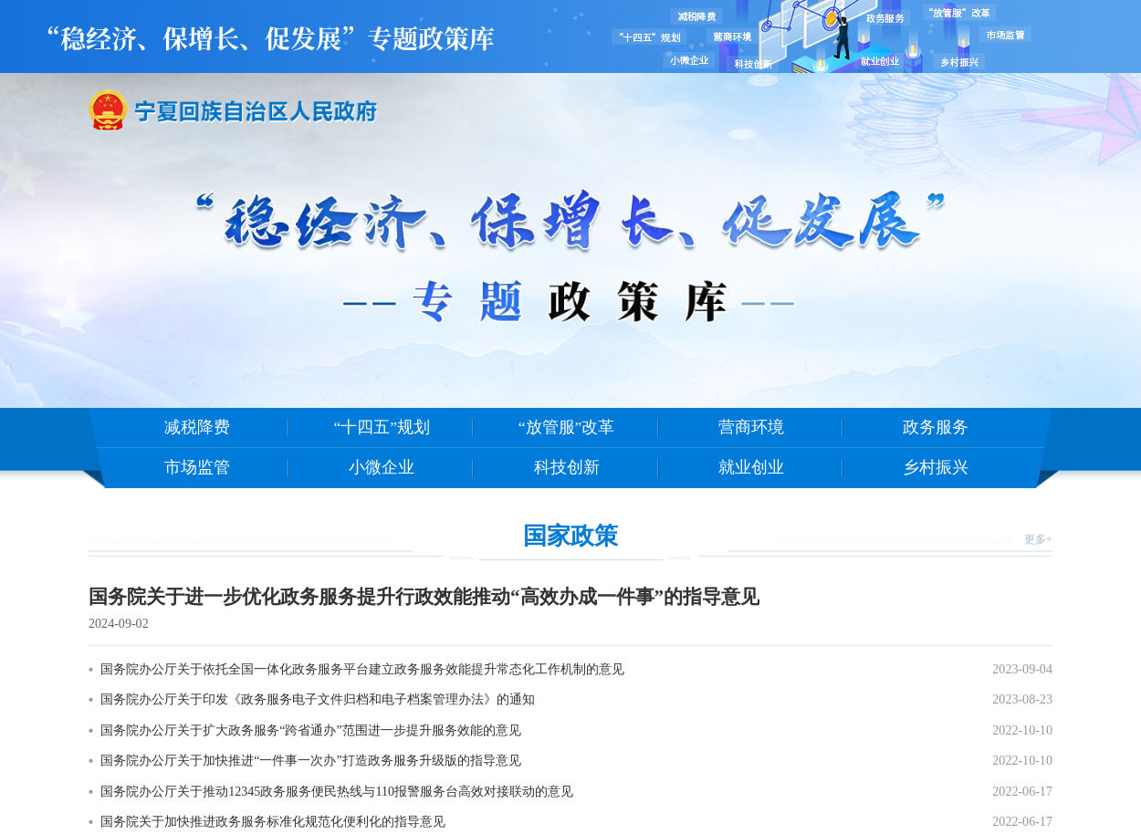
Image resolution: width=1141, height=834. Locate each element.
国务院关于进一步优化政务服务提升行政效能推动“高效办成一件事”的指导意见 (424, 597)
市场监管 (197, 467)
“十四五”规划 (381, 427)
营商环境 (751, 427)
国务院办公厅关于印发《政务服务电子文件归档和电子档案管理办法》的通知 (317, 699)
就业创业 (751, 467)
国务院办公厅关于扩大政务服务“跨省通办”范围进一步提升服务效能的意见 (310, 730)
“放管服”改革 (566, 427)
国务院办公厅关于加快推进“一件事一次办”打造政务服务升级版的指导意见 (310, 760)
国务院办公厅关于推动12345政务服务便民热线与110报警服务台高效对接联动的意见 (336, 791)
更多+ (1038, 539)
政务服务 (935, 427)
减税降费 (197, 427)
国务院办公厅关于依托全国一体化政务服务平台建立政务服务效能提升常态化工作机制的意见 (362, 669)
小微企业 (381, 467)
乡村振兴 (935, 467)
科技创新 (567, 467)
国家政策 (570, 535)
